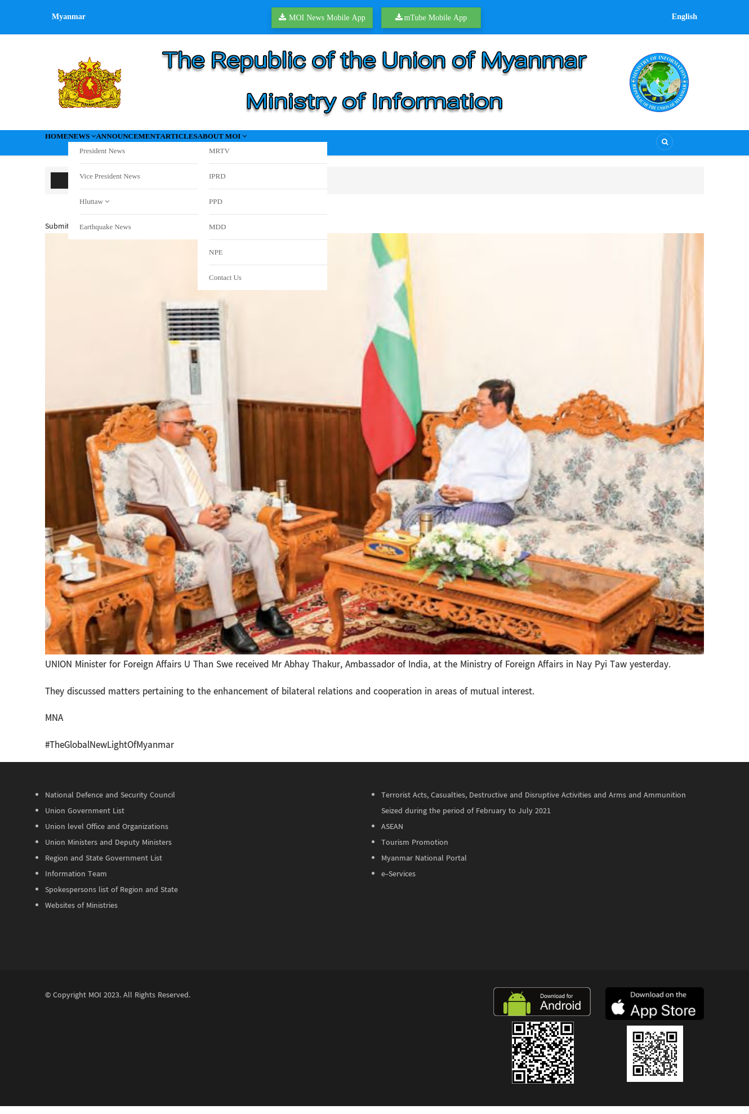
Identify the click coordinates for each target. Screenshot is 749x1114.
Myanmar (69, 16)
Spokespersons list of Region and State (111, 898)
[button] (374, 452)
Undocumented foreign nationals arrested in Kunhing (226, 186)
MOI (94, 1003)
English (684, 16)
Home (64, 146)
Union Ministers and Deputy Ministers (108, 850)
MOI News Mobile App (327, 17)
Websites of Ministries (81, 913)
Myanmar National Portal (424, 866)
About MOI (303, 146)
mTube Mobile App (435, 17)
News (106, 146)
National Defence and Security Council (110, 803)
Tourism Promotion (414, 850)
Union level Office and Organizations (106, 834)
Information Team (76, 882)
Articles (240, 146)
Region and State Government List (103, 866)
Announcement (171, 146)
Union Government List (84, 819)
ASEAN (392, 834)
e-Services (398, 882)
